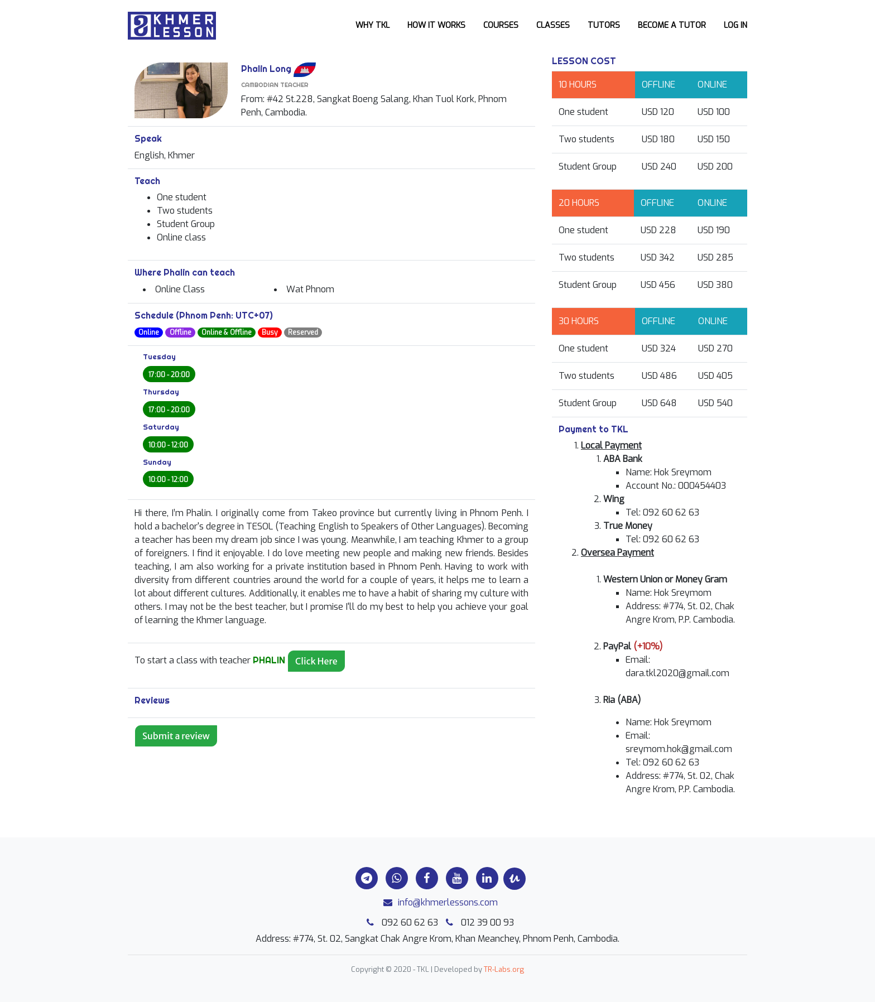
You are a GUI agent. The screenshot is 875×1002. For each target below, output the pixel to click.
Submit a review (176, 735)
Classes (553, 25)
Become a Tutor (672, 25)
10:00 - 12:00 (168, 445)
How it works (436, 25)
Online (148, 332)
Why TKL (372, 25)
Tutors (604, 25)
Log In (735, 25)
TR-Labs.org (504, 969)
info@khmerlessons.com (438, 902)
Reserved (303, 332)
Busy (269, 332)
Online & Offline (226, 332)
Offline (180, 332)
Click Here (316, 661)
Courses (500, 25)
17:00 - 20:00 (169, 374)
